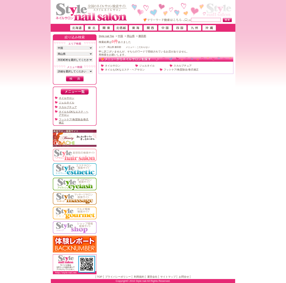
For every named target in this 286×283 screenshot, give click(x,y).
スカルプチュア (183, 65)
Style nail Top (106, 36)
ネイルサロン (112, 65)
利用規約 (139, 276)
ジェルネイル (147, 65)
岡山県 (131, 36)
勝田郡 (142, 36)
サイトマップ (168, 276)
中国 (120, 36)
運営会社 (152, 276)
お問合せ (184, 276)
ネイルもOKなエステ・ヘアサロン (125, 69)
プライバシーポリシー (118, 276)
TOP (99, 276)
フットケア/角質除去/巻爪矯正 (181, 69)
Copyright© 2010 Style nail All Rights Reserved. (143, 280)
